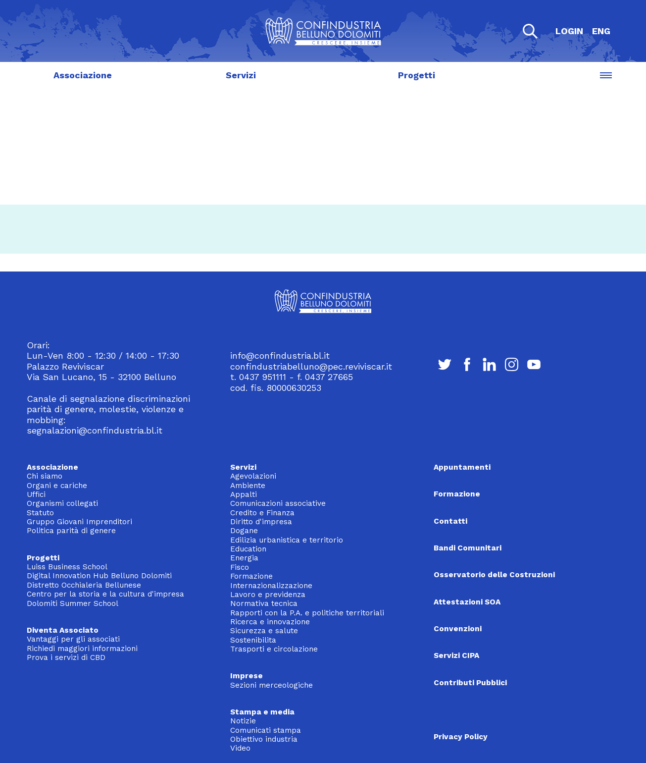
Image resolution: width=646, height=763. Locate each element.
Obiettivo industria (264, 739)
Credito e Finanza (262, 512)
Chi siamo (44, 476)
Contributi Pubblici (470, 682)
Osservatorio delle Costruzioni (494, 574)
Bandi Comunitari (467, 548)
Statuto (40, 512)
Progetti (417, 75)
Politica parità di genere (71, 530)
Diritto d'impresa (261, 521)
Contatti (450, 521)
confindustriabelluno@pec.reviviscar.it (311, 366)
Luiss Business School (67, 566)
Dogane (244, 530)
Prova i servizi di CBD (66, 657)
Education (248, 549)
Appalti (243, 494)
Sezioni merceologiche (271, 685)
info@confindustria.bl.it (280, 355)
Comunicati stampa (265, 730)
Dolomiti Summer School (72, 603)
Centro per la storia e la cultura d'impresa (105, 594)
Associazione (82, 75)
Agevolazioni (253, 476)
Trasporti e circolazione (274, 649)
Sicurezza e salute (264, 630)
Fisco (239, 567)
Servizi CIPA (456, 655)
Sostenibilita (253, 640)
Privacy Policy (461, 736)
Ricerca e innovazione (270, 621)
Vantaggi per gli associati (73, 639)
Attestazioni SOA (467, 602)
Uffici (36, 494)
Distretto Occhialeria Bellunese (84, 585)
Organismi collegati (62, 503)
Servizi (241, 75)
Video (240, 748)
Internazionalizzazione (271, 585)
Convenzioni (458, 628)
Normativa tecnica (264, 603)
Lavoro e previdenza (267, 594)
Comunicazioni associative (278, 503)
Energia (244, 557)
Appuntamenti (462, 467)
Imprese (246, 675)
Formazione (251, 576)
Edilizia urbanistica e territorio (286, 540)
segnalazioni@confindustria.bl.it (94, 430)
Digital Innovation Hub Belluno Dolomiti (99, 575)
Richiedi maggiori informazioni (82, 648)
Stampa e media (262, 712)
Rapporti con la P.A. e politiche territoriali (307, 612)
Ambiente (247, 485)
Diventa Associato (63, 630)
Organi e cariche (57, 485)
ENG (601, 31)
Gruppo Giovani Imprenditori (79, 521)
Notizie (243, 720)
